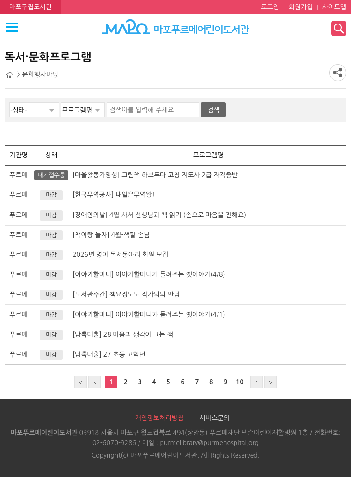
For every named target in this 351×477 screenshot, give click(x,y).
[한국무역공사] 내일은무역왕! (114, 194)
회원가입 (301, 7)
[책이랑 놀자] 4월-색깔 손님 (111, 235)
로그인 (270, 7)
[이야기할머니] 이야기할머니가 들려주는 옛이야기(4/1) (149, 314)
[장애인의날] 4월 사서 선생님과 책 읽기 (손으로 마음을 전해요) (159, 215)
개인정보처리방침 (159, 418)
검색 (213, 110)
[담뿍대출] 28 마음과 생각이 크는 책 (123, 334)
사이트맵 (334, 7)
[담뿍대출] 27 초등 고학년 (109, 354)
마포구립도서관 (30, 7)
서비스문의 (215, 418)
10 (240, 382)
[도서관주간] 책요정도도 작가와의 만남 (126, 294)
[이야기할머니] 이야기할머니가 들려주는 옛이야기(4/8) (149, 274)
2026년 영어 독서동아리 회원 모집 (121, 254)
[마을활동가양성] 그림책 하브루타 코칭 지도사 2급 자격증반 (155, 175)
